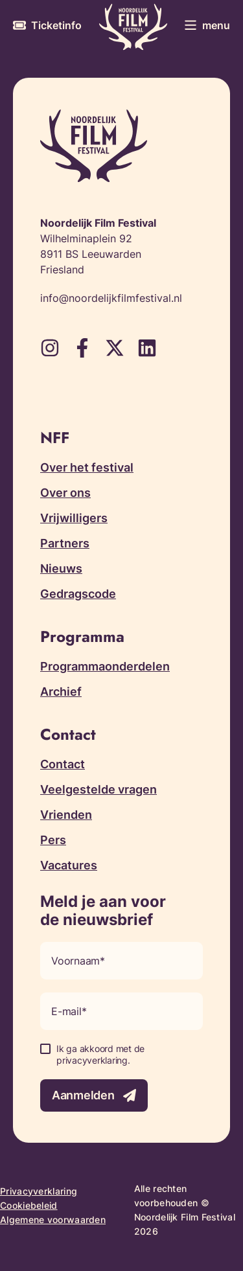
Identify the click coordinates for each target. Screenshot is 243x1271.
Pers (53, 840)
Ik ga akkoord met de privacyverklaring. (100, 1054)
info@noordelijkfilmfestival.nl (111, 298)
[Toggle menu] (207, 25)
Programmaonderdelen (105, 666)
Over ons (65, 492)
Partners (64, 543)
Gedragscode (78, 594)
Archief (61, 691)
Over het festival (86, 467)
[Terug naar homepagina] (133, 27)
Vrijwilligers (74, 518)
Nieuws (61, 568)
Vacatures (68, 865)
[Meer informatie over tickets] (47, 25)
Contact (62, 764)
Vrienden (66, 814)
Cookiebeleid (29, 1205)
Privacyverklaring (38, 1191)
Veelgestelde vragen (98, 789)
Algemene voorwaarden (53, 1219)
